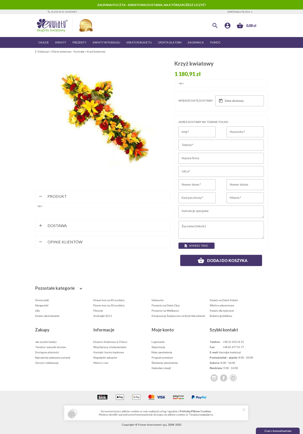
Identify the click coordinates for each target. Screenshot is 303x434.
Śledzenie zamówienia (165, 362)
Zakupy (42, 329)
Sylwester (158, 300)
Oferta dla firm (169, 42)
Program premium (162, 357)
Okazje (43, 42)
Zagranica (196, 42)
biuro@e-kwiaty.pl (230, 352)
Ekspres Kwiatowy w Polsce (110, 341)
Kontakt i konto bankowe (108, 352)
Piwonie (98, 310)
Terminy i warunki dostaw (50, 347)
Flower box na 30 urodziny (109, 305)
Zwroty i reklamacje (47, 362)
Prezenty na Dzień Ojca (166, 305)
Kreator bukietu (139, 42)
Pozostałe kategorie (59, 288)
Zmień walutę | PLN (240, 11)
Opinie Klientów (60, 242)
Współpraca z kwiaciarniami (109, 347)
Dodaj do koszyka (221, 260)
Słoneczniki (42, 300)
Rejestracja (158, 347)
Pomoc (215, 42)
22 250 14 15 (56, 11)
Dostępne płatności (47, 352)
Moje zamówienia (162, 352)
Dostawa (52, 226)
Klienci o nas (100, 362)
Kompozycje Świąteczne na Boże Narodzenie (178, 315)
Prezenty (79, 42)
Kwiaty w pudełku (106, 42)
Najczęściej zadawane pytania (52, 357)
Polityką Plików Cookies (195, 411)
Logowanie (158, 341)
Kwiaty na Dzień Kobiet (224, 300)
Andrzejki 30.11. (103, 315)
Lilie (37, 310)
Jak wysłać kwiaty (46, 341)
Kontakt (71, 11)
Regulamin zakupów (105, 357)
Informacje (103, 329)
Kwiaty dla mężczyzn (222, 310)
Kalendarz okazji (161, 368)
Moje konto (163, 329)
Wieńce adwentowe (222, 305)
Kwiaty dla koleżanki (47, 315)
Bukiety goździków (221, 315)
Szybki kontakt (224, 329)
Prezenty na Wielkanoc (165, 310)
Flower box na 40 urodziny (109, 300)
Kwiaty (60, 42)
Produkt (52, 196)
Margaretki (41, 305)
